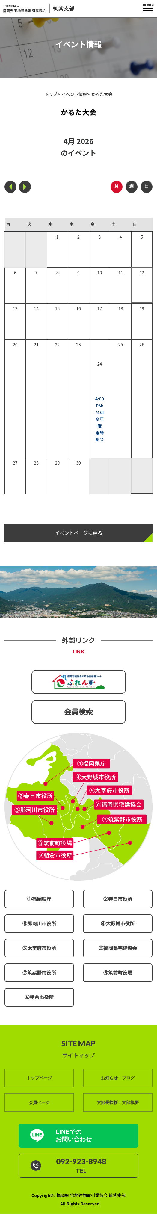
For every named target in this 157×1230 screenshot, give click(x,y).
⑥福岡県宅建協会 (118, 948)
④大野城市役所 (118, 923)
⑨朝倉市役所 (39, 997)
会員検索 (78, 711)
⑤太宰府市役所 (39, 948)
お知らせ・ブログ (118, 1077)
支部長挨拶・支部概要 (118, 1102)
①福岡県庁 (39, 899)
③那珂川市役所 (39, 923)
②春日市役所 (117, 899)
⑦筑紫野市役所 (39, 972)
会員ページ (39, 1102)
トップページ (39, 1077)
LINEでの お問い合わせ (74, 1135)
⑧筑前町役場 (117, 972)
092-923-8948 (81, 1161)
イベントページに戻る (78, 532)
